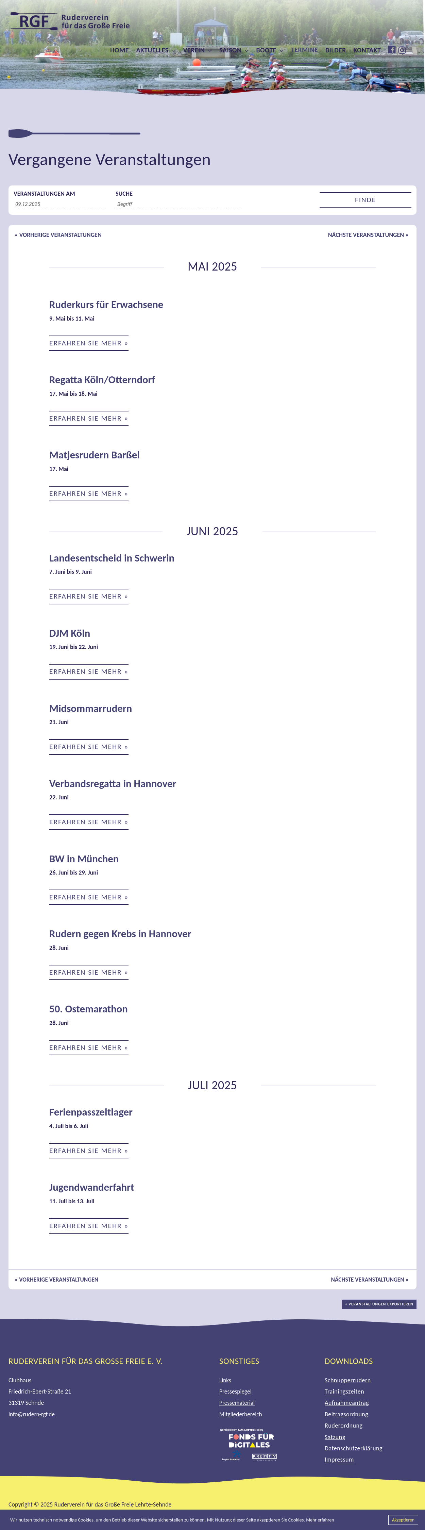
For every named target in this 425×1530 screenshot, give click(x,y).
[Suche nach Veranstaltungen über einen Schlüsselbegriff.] (178, 204)
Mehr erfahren (320, 1520)
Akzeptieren (402, 1520)
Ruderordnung (343, 1429)
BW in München (85, 860)
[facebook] (393, 49)
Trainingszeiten (344, 1395)
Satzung (335, 1440)
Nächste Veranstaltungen (368, 235)
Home (119, 50)
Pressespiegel (236, 1395)
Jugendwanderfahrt (93, 1190)
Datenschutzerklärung (353, 1451)
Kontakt (367, 50)
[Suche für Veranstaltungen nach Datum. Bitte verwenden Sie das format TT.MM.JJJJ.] (59, 204)
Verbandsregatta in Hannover (115, 785)
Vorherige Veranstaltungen (58, 235)
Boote (266, 50)
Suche (124, 194)
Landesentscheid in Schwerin (114, 558)
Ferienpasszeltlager (92, 1114)
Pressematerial (237, 1406)
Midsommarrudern (92, 709)
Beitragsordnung (346, 1417)
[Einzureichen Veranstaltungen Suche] (365, 200)
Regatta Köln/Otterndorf (104, 380)
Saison (230, 50)
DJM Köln (70, 634)
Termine (304, 50)
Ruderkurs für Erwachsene (108, 304)
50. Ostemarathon (90, 1011)
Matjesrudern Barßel (96, 455)
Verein (194, 50)
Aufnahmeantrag (347, 1406)
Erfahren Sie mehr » (90, 343)
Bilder (335, 50)
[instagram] (403, 50)
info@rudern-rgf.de (32, 1417)
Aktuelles (152, 50)
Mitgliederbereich (241, 1417)
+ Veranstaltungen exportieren (380, 1311)
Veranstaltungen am (44, 194)
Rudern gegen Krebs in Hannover (123, 936)
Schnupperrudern (348, 1383)
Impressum (339, 1463)
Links (225, 1383)
